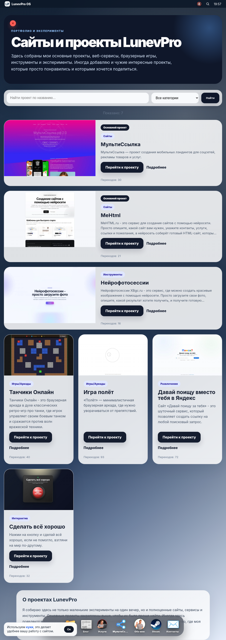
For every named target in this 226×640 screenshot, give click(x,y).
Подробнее (156, 167)
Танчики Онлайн (31, 392)
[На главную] (18, 3)
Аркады (25, 383)
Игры (15, 383)
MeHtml (110, 215)
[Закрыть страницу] (13, 23)
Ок (69, 629)
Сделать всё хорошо (37, 526)
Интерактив (20, 518)
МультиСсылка (120, 144)
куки (29, 627)
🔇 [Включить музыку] (199, 4)
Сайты (107, 136)
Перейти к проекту (122, 167)
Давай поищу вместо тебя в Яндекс (186, 395)
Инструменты (112, 274)
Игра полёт (99, 392)
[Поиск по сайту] (208, 4)
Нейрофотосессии (125, 283)
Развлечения (169, 383)
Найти (210, 98)
